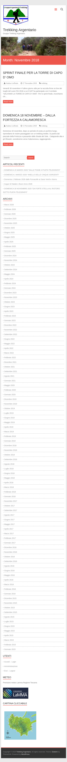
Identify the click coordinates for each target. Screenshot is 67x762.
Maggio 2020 (9, 385)
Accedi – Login (10, 662)
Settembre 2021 (10, 371)
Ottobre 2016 (9, 557)
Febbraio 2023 (10, 316)
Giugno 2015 (9, 626)
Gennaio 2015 (10, 649)
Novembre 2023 (10, 297)
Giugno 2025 (9, 232)
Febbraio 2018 (10, 492)
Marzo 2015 (9, 640)
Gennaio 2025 (10, 251)
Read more (8, 102)
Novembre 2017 (10, 501)
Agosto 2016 (9, 566)
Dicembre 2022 (10, 325)
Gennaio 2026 (10, 214)
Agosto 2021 (9, 376)
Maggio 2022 (9, 344)
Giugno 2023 (9, 307)
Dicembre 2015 (10, 598)
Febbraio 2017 (10, 538)
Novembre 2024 (10, 260)
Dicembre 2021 (10, 362)
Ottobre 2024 (9, 265)
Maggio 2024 (9, 274)
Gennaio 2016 (10, 594)
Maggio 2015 (9, 631)
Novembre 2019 (10, 404)
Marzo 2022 (9, 353)
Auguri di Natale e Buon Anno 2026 (18, 184)
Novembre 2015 (10, 603)
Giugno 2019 (9, 418)
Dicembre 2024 (10, 256)
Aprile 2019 (8, 427)
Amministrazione (10, 666)
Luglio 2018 (8, 469)
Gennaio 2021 (10, 381)
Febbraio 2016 (10, 589)
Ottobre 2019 (9, 408)
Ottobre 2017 (9, 506)
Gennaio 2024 (10, 288)
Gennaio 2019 (10, 441)
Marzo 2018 (9, 487)
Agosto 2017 (9, 515)
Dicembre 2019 (10, 399)
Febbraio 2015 (10, 645)
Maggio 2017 (9, 524)
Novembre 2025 (10, 223)
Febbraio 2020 (10, 390)
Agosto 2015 (9, 617)
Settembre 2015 (10, 612)
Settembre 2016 (10, 561)
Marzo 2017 (9, 533)
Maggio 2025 (9, 237)
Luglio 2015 (8, 621)
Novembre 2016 (10, 552)
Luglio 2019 (8, 413)
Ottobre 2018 (9, 455)
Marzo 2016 (9, 584)
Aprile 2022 (8, 348)
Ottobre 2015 (9, 608)
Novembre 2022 (10, 330)
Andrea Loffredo (12, 83)
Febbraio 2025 (10, 246)
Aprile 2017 (8, 529)
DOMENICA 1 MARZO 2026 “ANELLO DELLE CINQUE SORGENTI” (31, 175)
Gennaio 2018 (10, 496)
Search (30, 158)
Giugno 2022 (9, 339)
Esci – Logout (9, 671)
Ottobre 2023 (9, 302)
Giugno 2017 (9, 520)
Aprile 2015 (8, 635)
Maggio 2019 (9, 422)
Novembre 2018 (10, 450)
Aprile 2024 (8, 279)
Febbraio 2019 (10, 436)
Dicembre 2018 (10, 445)
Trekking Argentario (19, 30)
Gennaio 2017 (10, 543)
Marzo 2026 (9, 205)
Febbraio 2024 (10, 283)
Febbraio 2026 (10, 209)
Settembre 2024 (10, 269)
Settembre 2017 (10, 510)
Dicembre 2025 (10, 219)
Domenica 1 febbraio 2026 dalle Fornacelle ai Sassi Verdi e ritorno (30, 179)
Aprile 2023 (8, 311)
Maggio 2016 (9, 575)
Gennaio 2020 (10, 395)
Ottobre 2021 (9, 367)
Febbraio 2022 (10, 357)
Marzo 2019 (9, 432)
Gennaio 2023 (10, 320)
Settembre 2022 (10, 334)
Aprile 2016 (8, 580)
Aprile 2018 (8, 483)
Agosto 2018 (9, 464)
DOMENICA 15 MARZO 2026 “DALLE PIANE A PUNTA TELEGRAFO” (32, 170)
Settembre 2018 (10, 459)
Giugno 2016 (9, 571)
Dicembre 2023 (10, 293)
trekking (44, 83)
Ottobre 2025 (9, 228)
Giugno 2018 (9, 473)
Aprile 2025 (8, 242)
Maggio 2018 (9, 478)
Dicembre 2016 (10, 547)
